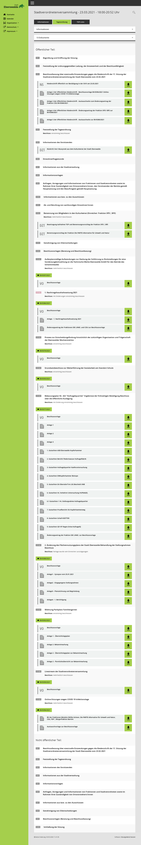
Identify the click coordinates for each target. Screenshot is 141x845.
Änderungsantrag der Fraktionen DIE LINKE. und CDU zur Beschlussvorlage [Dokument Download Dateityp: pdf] (76, 327)
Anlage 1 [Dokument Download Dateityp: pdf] (50, 425)
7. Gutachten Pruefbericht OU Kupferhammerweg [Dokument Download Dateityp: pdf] (66, 510)
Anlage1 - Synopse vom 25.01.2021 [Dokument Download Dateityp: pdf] (60, 574)
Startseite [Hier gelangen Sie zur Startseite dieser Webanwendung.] (8, 14)
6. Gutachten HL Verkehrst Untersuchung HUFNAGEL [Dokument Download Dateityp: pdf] (67, 493)
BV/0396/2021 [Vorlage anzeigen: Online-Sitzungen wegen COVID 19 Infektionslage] (45, 710)
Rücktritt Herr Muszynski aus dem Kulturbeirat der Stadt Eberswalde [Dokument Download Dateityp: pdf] (74, 149)
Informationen (43, 22)
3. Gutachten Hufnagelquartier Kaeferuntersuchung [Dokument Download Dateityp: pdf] (67, 467)
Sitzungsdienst (128, 837)
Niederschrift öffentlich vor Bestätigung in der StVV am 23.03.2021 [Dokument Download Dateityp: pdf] (72, 84)
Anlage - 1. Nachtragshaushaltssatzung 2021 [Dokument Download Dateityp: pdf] (64, 319)
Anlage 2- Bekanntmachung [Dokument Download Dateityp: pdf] (57, 645)
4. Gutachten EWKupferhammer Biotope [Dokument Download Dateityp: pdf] (62, 476)
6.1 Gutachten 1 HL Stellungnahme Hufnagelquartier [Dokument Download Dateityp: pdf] (67, 501)
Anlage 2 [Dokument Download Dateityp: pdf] (50, 434)
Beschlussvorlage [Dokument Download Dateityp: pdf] (53, 283)
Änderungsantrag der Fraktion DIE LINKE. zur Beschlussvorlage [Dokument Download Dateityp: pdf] (71, 535)
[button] (14, 23)
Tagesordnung (61, 22)
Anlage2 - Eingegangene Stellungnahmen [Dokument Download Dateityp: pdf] (62, 583)
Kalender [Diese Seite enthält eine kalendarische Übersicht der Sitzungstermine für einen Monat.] (8, 19)
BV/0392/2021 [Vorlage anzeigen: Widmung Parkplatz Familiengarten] (45, 620)
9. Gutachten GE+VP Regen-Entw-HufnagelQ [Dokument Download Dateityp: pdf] (64, 527)
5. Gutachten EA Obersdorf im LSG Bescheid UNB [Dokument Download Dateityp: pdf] (66, 484)
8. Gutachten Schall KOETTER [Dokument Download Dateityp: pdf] (58, 518)
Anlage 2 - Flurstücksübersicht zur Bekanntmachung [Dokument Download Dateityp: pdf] (67, 662)
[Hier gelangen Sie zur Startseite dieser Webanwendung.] (14, 6)
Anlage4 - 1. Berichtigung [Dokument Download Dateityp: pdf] (56, 600)
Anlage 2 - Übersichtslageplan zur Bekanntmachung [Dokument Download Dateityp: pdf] (67, 653)
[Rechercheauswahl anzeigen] (133, 12)
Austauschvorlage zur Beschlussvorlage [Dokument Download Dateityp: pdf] (62, 727)
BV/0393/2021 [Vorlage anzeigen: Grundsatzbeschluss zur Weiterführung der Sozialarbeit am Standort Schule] (45, 379)
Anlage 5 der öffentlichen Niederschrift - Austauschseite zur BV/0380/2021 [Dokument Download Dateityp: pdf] (75, 120)
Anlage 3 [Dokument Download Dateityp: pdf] (50, 442)
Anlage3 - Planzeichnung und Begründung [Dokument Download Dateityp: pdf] (63, 591)
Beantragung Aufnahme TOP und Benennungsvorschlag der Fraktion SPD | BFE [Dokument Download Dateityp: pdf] (77, 225)
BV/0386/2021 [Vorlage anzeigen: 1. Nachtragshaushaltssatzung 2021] (45, 303)
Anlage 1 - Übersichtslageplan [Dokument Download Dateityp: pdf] (58, 636)
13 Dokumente (42, 37)
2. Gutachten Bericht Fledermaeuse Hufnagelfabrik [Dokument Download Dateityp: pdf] (66, 459)
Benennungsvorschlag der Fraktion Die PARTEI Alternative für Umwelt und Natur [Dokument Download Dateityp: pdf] (78, 233)
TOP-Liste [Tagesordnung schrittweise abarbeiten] (80, 22)
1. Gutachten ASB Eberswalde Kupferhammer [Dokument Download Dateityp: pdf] (64, 450)
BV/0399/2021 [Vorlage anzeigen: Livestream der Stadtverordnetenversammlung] (45, 682)
